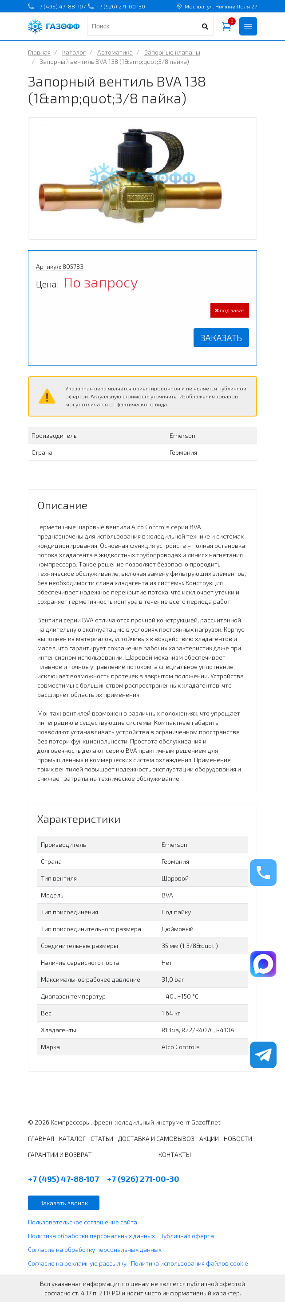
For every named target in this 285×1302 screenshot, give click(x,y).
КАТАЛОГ (72, 1138)
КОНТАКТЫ (174, 1154)
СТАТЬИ (102, 1138)
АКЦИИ (209, 1138)
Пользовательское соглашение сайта (82, 1222)
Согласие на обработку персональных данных (95, 1249)
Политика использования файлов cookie (189, 1263)
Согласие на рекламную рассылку (77, 1263)
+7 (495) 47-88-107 (57, 6)
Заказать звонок (64, 1203)
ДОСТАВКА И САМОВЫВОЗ (156, 1138)
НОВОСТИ (238, 1138)
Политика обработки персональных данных (91, 1235)
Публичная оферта (186, 1235)
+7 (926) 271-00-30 (116, 6)
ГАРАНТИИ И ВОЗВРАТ (60, 1154)
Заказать (221, 337)
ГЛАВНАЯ (41, 1138)
